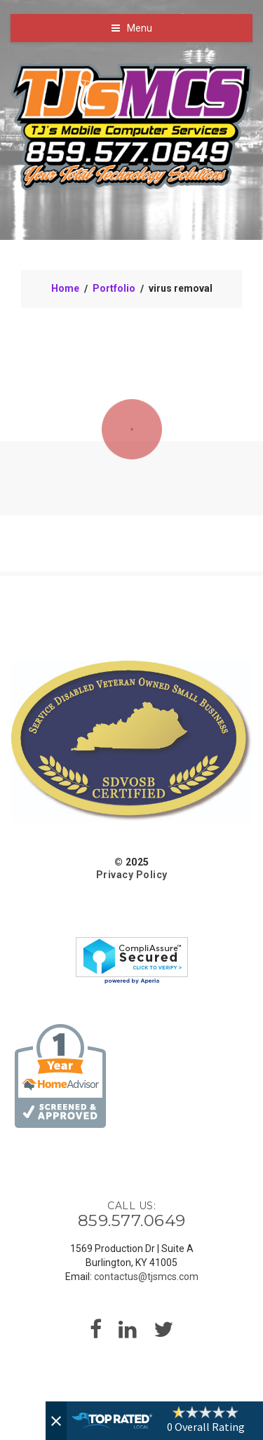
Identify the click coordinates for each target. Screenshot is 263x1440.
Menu (139, 28)
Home (65, 288)
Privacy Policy (132, 874)
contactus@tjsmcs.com (146, 1276)
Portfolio (114, 288)
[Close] (56, 1420)
